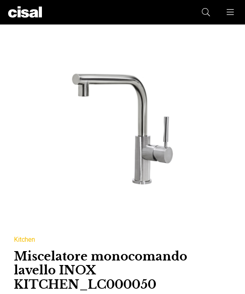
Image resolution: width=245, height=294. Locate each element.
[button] (231, 12)
